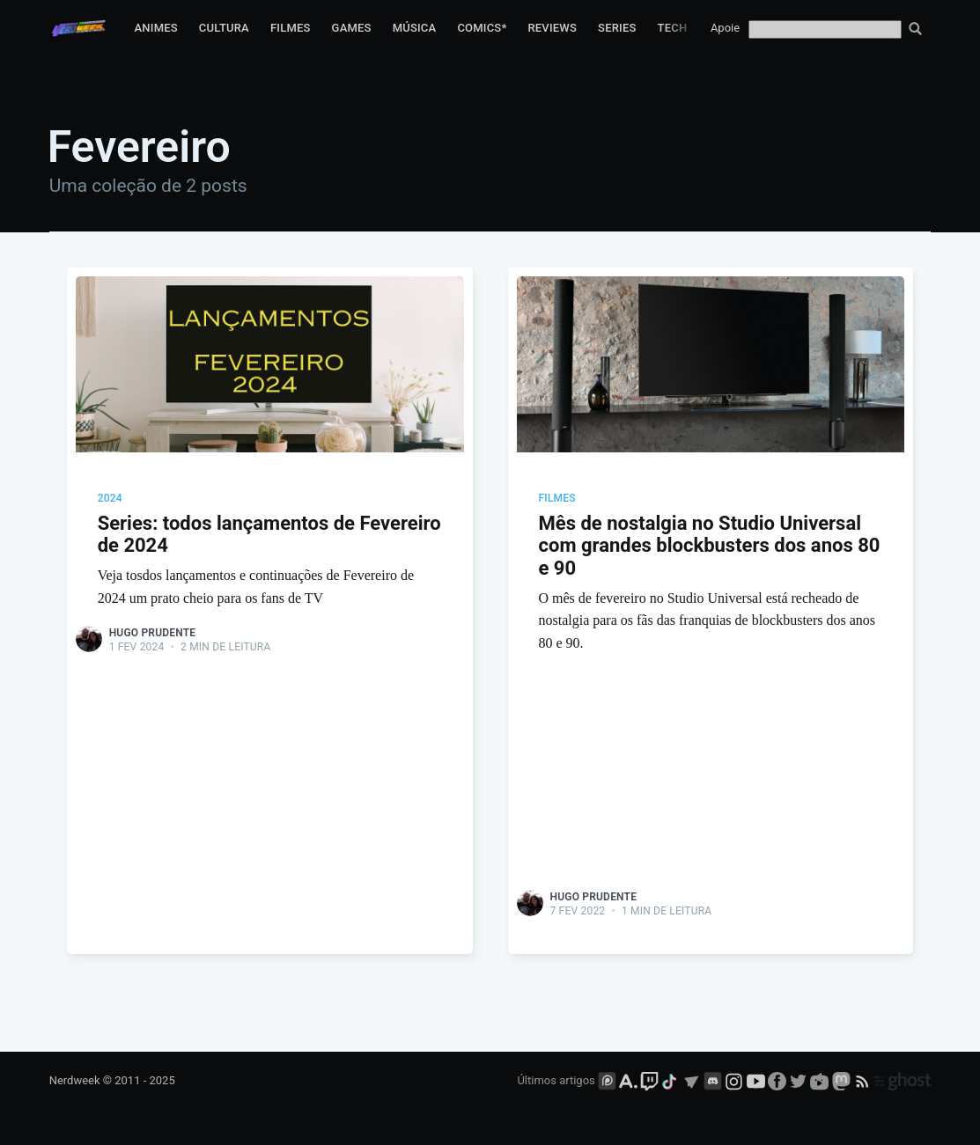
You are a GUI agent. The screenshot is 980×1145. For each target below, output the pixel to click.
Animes (156, 27)
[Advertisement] (270, 787)
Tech (673, 27)
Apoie (725, 27)
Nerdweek (74, 1080)
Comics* (481, 27)
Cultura (224, 27)
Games (352, 27)
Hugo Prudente (152, 633)
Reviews (552, 27)
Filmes (290, 27)
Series (617, 27)
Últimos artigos (555, 1080)
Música (415, 27)
